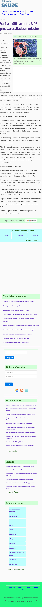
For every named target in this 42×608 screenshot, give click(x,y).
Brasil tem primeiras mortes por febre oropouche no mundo (19, 470)
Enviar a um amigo (21, 36)
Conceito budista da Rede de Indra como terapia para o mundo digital (18, 330)
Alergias (11, 539)
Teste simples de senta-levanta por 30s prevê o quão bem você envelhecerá (20, 306)
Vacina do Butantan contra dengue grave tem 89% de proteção (20, 466)
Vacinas (6, 235)
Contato (28, 588)
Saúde (30, 11)
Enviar (9, 384)
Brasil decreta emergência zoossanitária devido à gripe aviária (20, 483)
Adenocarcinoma (14, 520)
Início (4, 11)
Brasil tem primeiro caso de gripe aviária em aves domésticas (19, 479)
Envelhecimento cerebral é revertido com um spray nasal (15, 310)
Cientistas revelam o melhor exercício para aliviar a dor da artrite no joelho (20, 314)
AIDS (11, 530)
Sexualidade (20, 235)
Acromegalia (13, 516)
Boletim (20, 588)
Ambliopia (12, 559)
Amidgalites (13, 564)
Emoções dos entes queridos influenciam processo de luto (16, 342)
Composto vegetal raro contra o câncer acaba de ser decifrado (19, 445)
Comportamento (9, 14)
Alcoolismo (12, 534)
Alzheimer (12, 548)
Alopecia (12, 543)
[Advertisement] (27, 79)
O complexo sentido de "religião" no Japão (15, 442)
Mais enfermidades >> (16, 570)
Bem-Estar (24, 14)
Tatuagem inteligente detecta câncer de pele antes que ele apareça (21, 405)
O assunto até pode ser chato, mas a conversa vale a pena (16, 338)
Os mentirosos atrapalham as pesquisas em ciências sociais (19, 423)
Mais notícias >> (14, 451)
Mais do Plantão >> (15, 492)
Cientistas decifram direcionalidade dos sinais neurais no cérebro (20, 414)
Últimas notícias (17, 11)
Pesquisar (10, 358)
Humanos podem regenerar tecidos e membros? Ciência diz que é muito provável (21, 325)
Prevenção (35, 235)
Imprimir (34, 36)
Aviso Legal (12, 588)
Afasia (11, 525)
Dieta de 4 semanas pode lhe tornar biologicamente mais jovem (17, 334)
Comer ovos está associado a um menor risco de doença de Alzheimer (18, 301)
